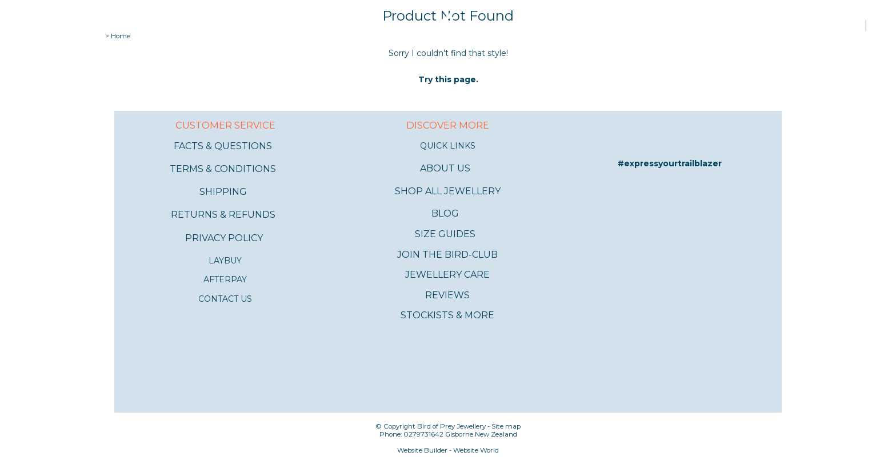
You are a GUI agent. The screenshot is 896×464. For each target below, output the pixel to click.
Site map (506, 426)
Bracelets (236, 25)
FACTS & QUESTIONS (223, 146)
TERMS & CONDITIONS (223, 168)
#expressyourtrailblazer (670, 163)
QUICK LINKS (447, 146)
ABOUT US (445, 168)
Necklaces (287, 25)
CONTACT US (225, 299)
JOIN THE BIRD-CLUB (447, 254)
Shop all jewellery (49, 25)
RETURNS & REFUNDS (223, 214)
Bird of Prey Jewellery (451, 426)
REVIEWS (447, 295)
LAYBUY (225, 260)
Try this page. (448, 79)
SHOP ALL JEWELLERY (448, 191)
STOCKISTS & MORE (447, 315)
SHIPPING (223, 191)
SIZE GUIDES (445, 234)
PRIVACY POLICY (224, 238)
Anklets (190, 25)
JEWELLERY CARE (447, 274)
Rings (154, 25)
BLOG (445, 213)
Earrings (117, 25)
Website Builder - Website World (448, 450)
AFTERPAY (225, 279)
